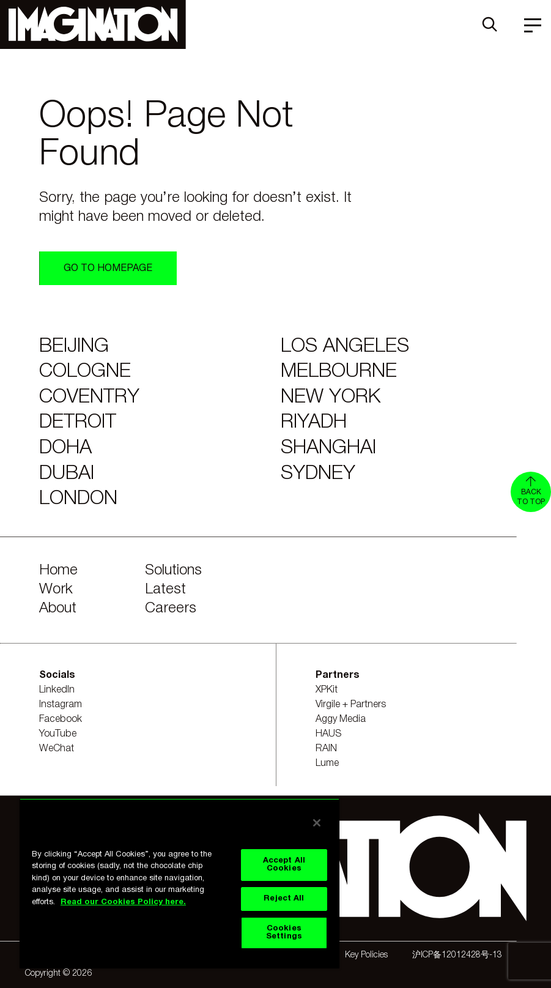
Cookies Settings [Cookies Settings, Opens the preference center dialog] (284, 932)
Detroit (77, 422)
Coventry (89, 397)
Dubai (66, 474)
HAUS (329, 734)
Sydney (318, 474)
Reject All (284, 898)
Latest (165, 589)
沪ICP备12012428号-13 (457, 955)
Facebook (60, 719)
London (78, 499)
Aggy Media (341, 719)
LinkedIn (57, 690)
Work (56, 589)
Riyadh (314, 422)
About (57, 608)
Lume (327, 763)
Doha (65, 448)
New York (330, 397)
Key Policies (366, 955)
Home (58, 571)
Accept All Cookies (284, 864)
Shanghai (328, 448)
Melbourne (339, 372)
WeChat (56, 749)
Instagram (60, 704)
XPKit (327, 690)
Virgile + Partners (351, 704)
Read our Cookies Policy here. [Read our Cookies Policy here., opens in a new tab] (123, 902)
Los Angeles (345, 346)
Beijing (74, 346)
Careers (170, 608)
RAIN (326, 749)
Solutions (173, 571)
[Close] (316, 822)
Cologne (85, 372)
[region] (179, 883)
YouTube (57, 734)
